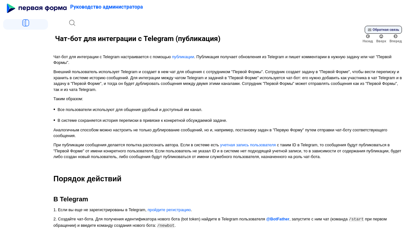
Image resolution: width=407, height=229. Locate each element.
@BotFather (277, 219)
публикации (183, 56)
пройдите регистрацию (169, 209)
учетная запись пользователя (248, 144)
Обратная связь (383, 30)
